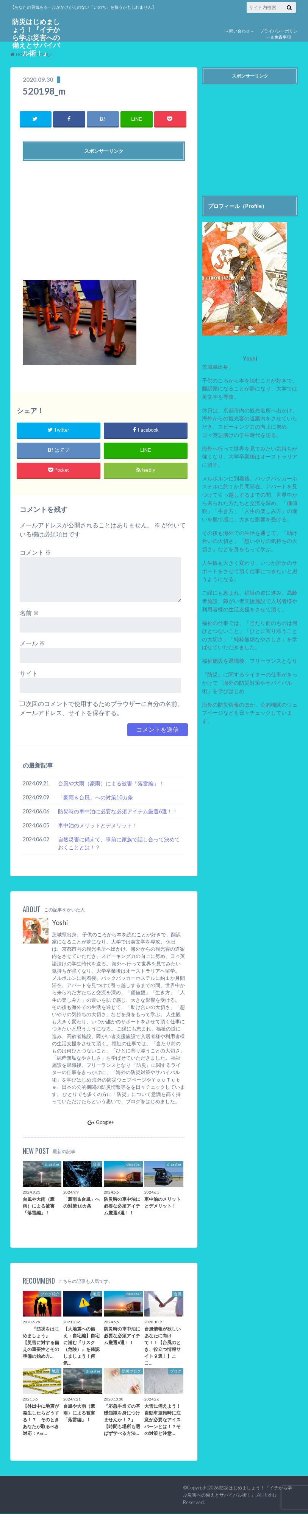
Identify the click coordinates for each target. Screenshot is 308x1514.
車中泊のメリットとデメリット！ (98, 825)
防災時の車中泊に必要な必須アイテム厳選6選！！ (118, 811)
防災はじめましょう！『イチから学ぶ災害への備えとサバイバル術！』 (36, 37)
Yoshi (60, 922)
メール (32, 643)
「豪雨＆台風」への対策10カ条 (95, 797)
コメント (35, 552)
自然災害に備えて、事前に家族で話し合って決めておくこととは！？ (119, 843)
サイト (29, 673)
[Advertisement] (104, 217)
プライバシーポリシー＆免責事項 (278, 34)
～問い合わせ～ (239, 30)
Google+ (101, 1122)
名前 (29, 613)
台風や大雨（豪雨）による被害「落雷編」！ (111, 783)
